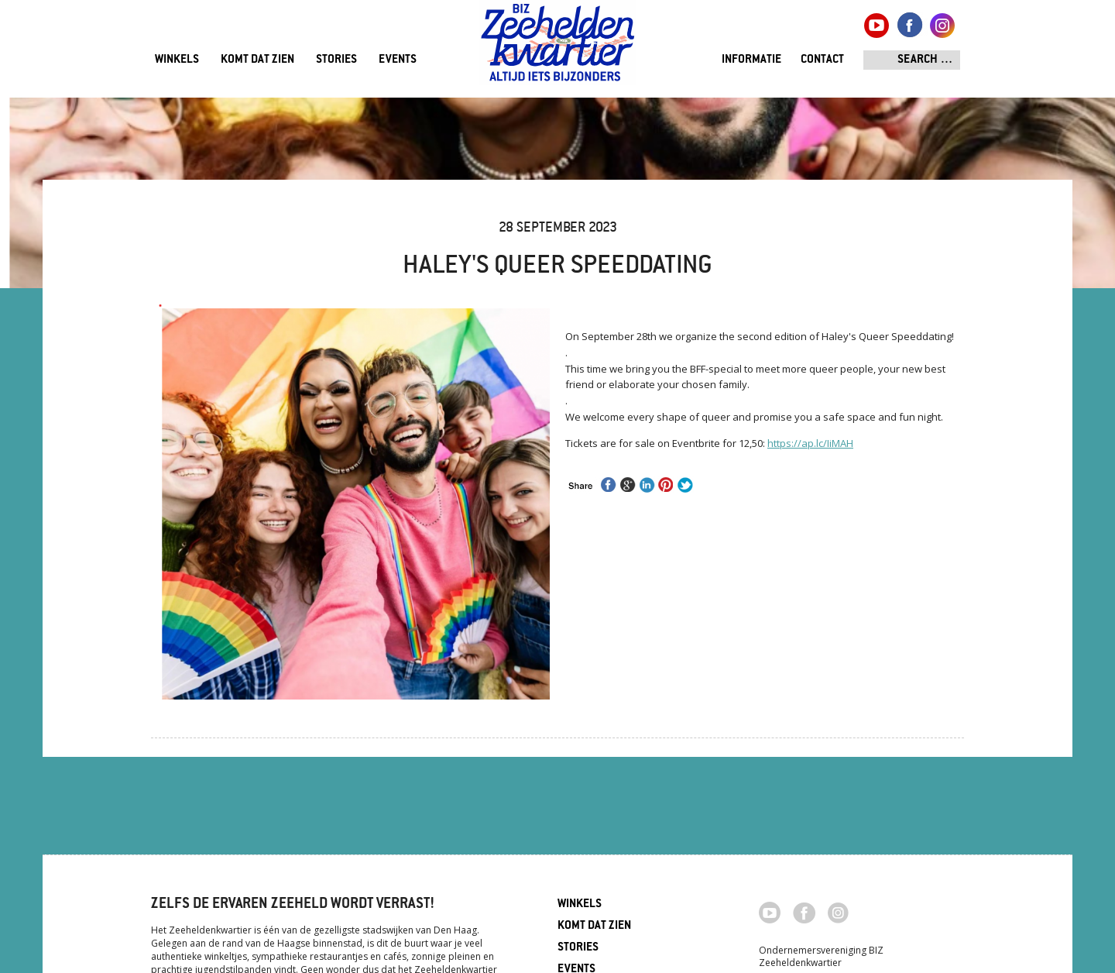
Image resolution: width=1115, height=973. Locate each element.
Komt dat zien (257, 60)
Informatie (751, 60)
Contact (822, 60)
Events (398, 60)
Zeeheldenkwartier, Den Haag (557, 48)
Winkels (177, 60)
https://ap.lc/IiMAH (810, 443)
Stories (336, 60)
